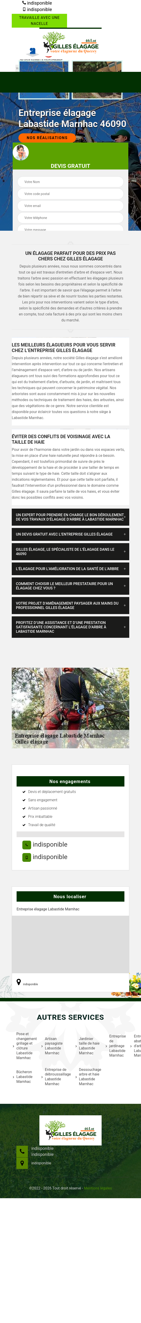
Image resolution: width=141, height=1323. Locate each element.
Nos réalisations (47, 138)
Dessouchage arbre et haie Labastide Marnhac (88, 1076)
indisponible (37, 3)
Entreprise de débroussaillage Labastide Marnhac (55, 1076)
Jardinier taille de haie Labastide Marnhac (88, 1046)
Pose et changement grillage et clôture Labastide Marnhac (24, 1046)
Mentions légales (98, 1188)
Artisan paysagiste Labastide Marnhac (52, 1046)
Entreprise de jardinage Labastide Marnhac (115, 1046)
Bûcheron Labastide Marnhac (22, 1077)
